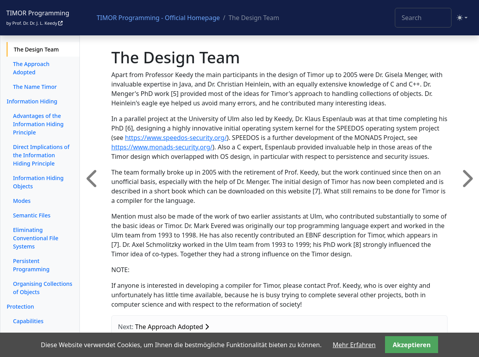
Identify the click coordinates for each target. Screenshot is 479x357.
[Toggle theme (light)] (462, 17)
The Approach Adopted (31, 68)
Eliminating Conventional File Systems (35, 238)
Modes (22, 200)
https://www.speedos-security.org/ (176, 137)
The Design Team (36, 49)
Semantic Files (31, 215)
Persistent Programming (31, 265)
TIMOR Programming (37, 13)
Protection (20, 306)
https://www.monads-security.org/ (161, 147)
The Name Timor (35, 86)
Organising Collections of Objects (42, 288)
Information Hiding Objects (38, 182)
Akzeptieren (411, 344)
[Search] (423, 18)
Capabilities (28, 321)
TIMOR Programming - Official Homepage (158, 17)
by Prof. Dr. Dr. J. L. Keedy (34, 23)
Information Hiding (32, 101)
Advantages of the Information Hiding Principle (38, 124)
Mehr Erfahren (354, 344)
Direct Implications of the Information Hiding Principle (41, 155)
